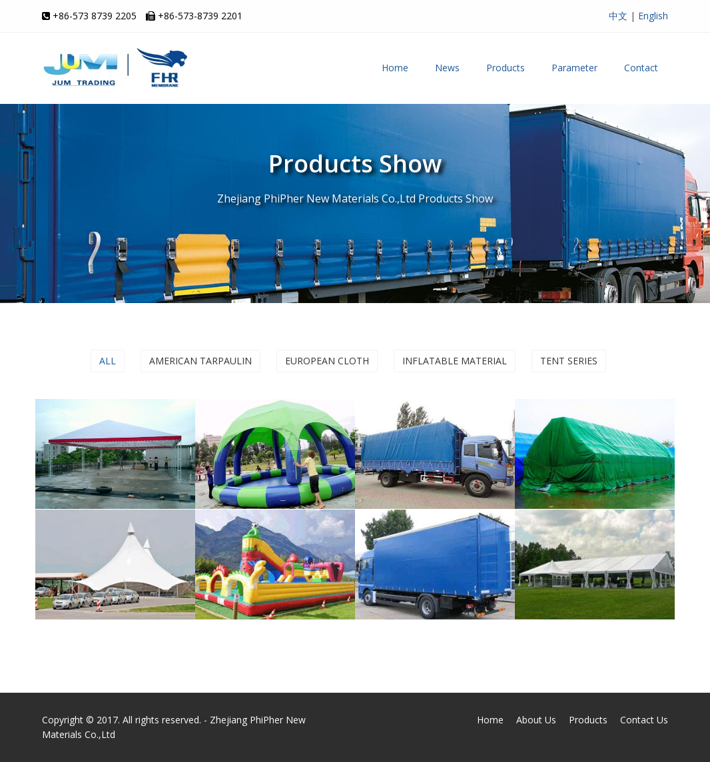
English (653, 15)
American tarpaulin (200, 360)
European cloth (327, 360)
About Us (536, 719)
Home (395, 67)
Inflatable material (454, 360)
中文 (618, 15)
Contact (641, 67)
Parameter (574, 67)
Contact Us (644, 719)
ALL (107, 360)
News (447, 67)
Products (505, 67)
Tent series (568, 360)
